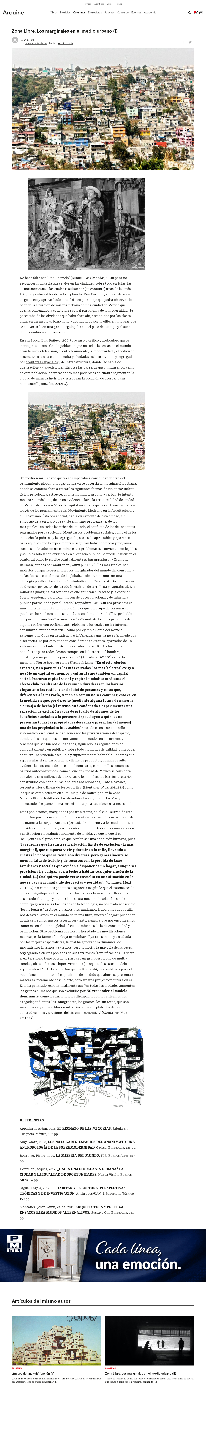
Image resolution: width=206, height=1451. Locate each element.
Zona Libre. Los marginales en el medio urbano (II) (140, 1373)
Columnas (17, 1368)
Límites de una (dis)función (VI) (34, 1373)
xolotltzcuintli (65, 43)
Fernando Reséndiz (36, 43)
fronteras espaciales (42, 362)
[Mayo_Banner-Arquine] (103, 1281)
